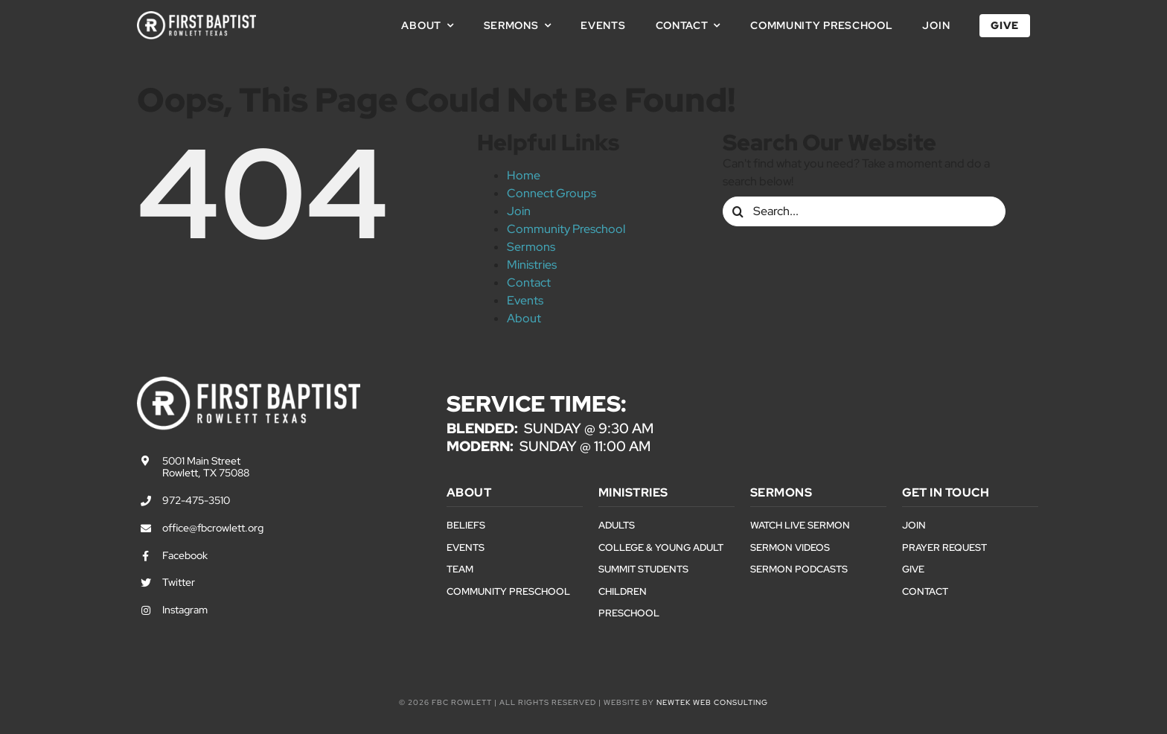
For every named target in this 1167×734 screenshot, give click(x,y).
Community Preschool (566, 229)
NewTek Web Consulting (712, 702)
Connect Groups (551, 193)
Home (523, 175)
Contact (529, 282)
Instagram (185, 609)
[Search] (737, 211)
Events (525, 300)
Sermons (531, 247)
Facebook (185, 555)
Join (519, 211)
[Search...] (864, 211)
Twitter (178, 582)
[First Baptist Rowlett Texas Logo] (196, 17)
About (524, 318)
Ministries (532, 264)
